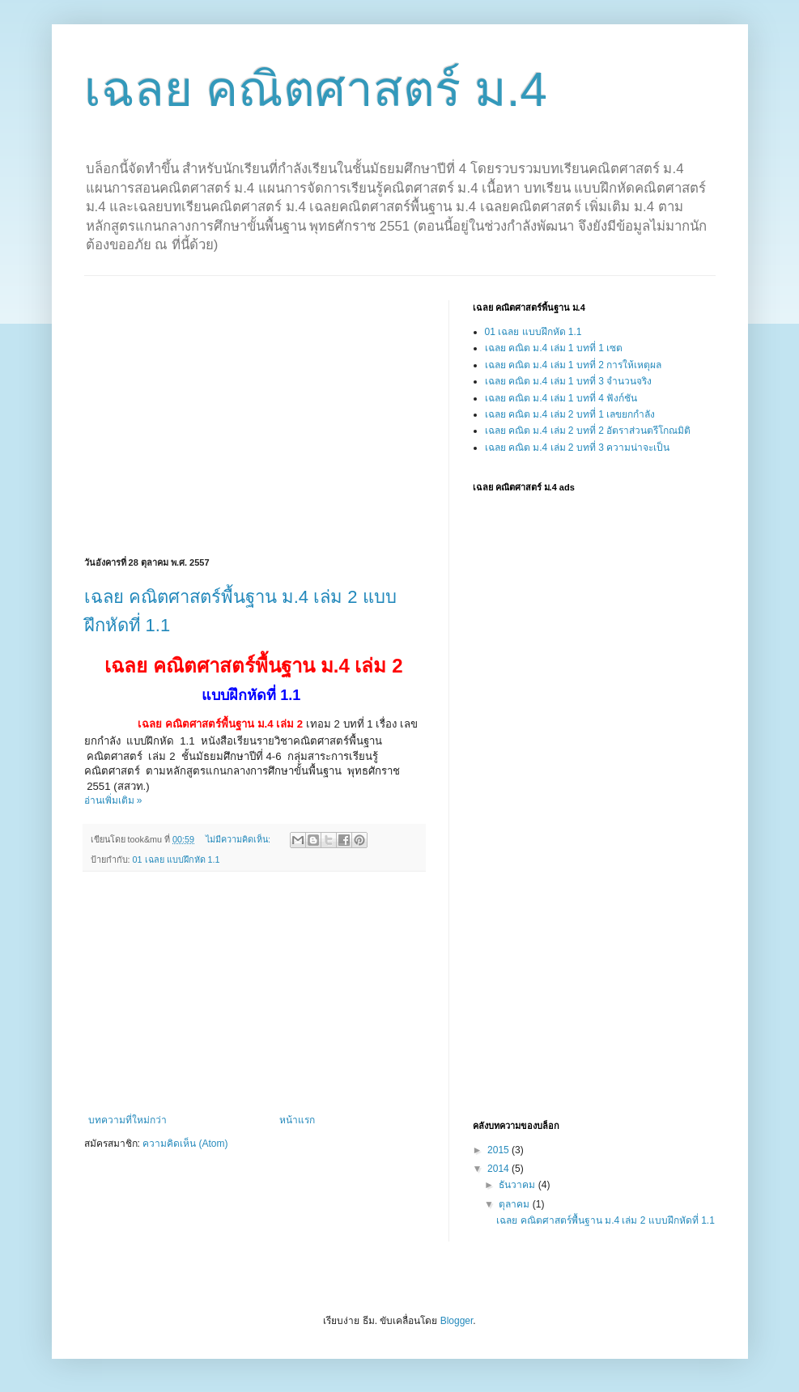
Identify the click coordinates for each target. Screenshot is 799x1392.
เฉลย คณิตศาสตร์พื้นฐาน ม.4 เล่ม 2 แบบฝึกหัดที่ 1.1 (605, 1220)
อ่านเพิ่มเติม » (113, 800)
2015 (499, 1150)
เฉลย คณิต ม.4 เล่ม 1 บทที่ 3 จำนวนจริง (568, 381)
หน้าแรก (297, 1120)
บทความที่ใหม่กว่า (127, 1120)
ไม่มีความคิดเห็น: (239, 839)
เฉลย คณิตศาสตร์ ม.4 (315, 89)
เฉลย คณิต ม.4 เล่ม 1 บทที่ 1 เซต (554, 348)
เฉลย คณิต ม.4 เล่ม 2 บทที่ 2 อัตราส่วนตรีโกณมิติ (588, 430)
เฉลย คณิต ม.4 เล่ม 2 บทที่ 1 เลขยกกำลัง (570, 414)
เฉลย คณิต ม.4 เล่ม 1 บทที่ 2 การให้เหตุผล (573, 365)
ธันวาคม (518, 1184)
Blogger (457, 1320)
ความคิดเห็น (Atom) (184, 1143)
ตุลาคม (515, 1204)
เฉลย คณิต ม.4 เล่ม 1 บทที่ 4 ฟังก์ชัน (561, 398)
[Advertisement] (220, 413)
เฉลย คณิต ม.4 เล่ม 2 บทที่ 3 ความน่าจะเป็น (577, 447)
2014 (499, 1168)
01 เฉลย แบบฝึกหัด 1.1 (176, 859)
